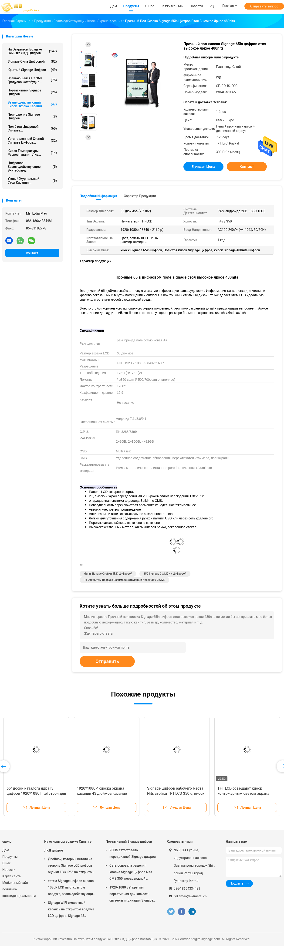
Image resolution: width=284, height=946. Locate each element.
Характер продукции (140, 196)
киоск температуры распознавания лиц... (32, 152)
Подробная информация (99, 196)
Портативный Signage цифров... (32, 92)
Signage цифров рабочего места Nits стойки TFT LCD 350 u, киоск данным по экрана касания (175, 793)
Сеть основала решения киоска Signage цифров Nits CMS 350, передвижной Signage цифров (130, 873)
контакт (32, 253)
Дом (5, 850)
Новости (8, 870)
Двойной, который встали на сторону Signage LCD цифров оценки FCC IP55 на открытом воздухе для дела (71, 866)
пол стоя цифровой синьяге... (32, 128)
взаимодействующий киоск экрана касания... (32, 104)
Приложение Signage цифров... (32, 116)
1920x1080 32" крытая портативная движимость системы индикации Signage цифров (131, 894)
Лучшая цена (203, 166)
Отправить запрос (264, 6)
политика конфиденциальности (18, 892)
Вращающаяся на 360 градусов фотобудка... (32, 80)
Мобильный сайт (15, 883)
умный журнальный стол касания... (32, 180)
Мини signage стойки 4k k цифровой (108, 573)
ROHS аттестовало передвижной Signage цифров (132, 853)
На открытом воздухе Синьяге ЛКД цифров (67, 846)
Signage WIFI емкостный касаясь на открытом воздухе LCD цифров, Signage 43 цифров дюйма (71, 910)
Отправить (107, 661)
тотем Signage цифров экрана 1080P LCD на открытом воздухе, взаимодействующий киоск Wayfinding (71, 888)
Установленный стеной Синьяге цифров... (32, 140)
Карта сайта (11, 876)
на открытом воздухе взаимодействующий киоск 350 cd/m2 (124, 580)
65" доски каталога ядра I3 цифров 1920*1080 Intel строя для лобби (36, 793)
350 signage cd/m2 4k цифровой (164, 573)
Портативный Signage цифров (129, 841)
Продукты (10, 856)
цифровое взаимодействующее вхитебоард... (32, 166)
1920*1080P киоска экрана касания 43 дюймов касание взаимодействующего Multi (102, 793)
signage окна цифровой (32, 61)
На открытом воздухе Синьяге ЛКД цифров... (32, 51)
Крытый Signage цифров (32, 69)
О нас (6, 863)
